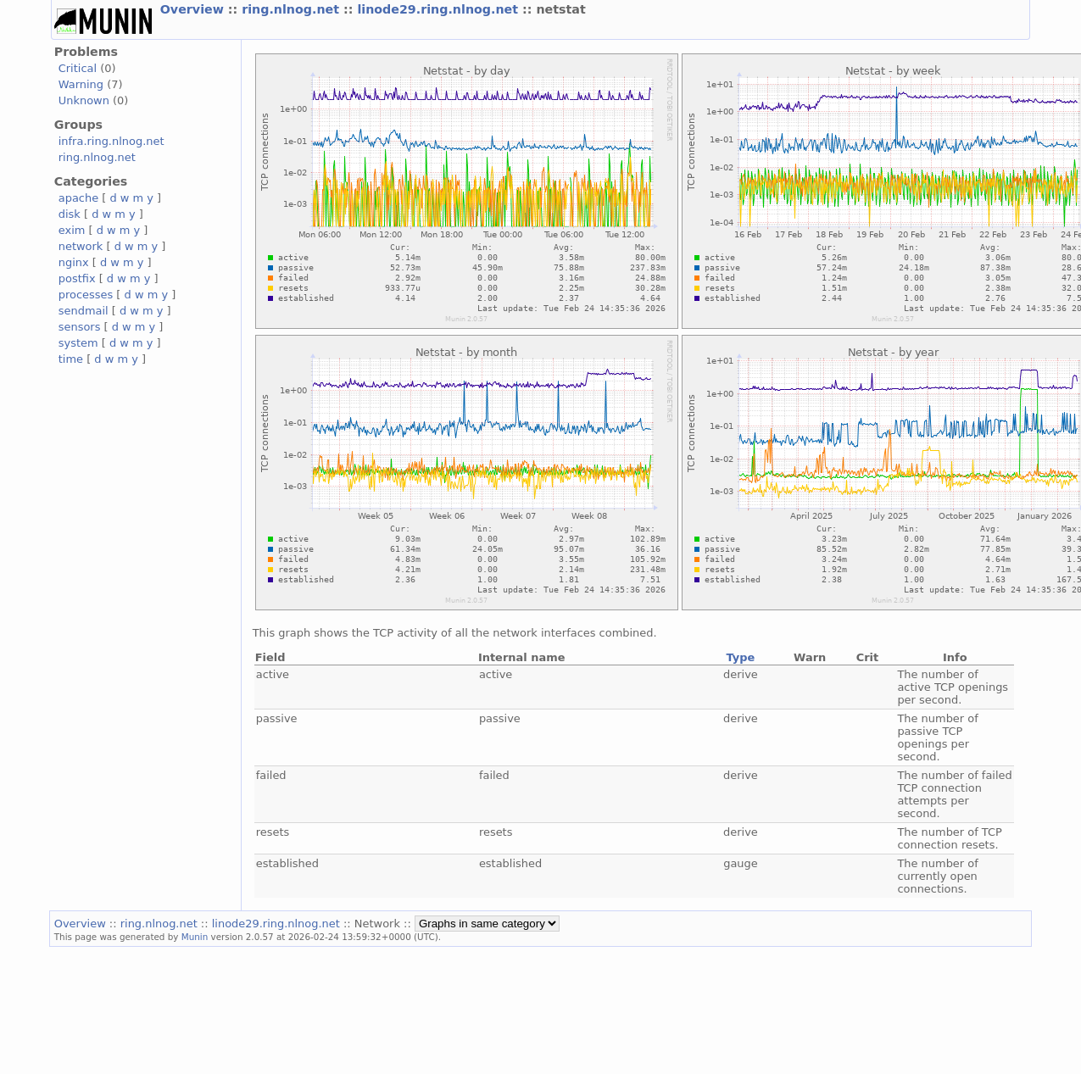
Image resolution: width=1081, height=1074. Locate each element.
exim (72, 230)
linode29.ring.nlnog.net (439, 9)
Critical (78, 68)
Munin (195, 937)
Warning (81, 84)
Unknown (84, 100)
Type (741, 657)
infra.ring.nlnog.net (111, 141)
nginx (74, 262)
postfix (77, 278)
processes (86, 294)
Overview (194, 9)
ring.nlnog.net (292, 9)
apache (78, 198)
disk (70, 214)
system (78, 343)
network (81, 246)
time (71, 359)
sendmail (84, 310)
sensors (80, 326)
